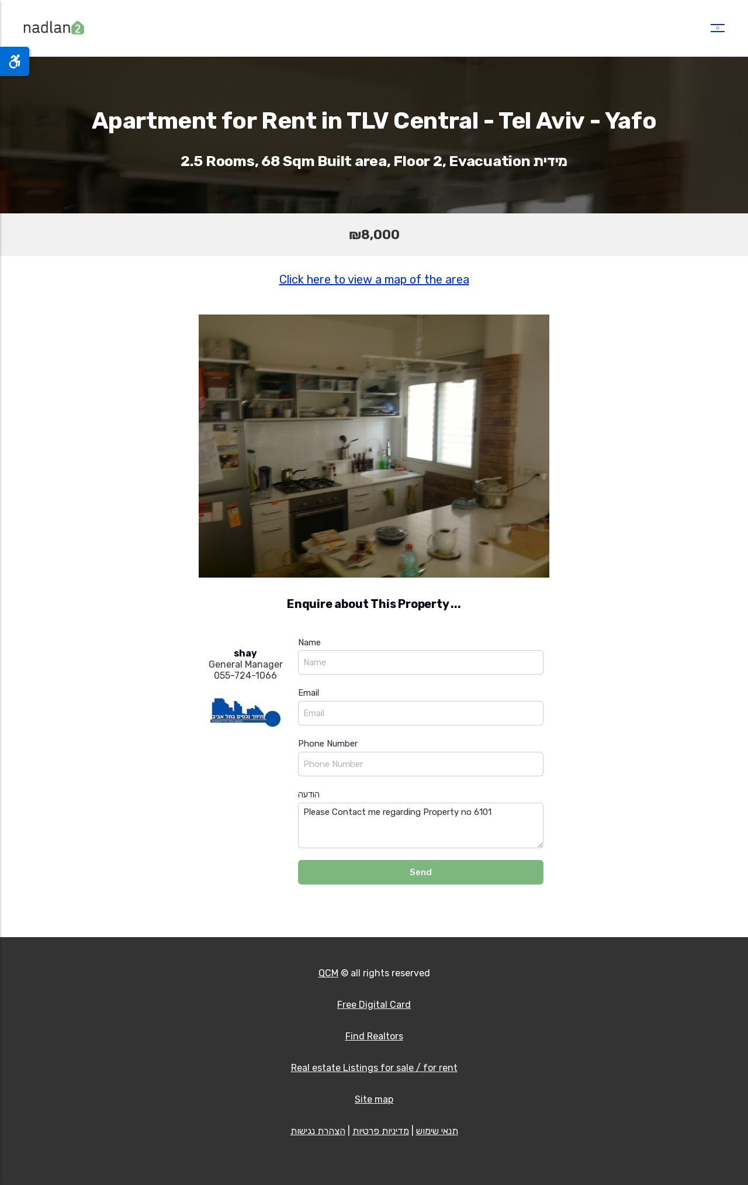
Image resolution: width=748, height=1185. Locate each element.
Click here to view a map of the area (374, 279)
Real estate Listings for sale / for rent (374, 1067)
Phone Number (328, 743)
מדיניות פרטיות (380, 1130)
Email (308, 692)
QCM (328, 973)
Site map (374, 1099)
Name (309, 642)
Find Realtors (374, 1036)
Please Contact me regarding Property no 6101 (420, 826)
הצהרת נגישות (317, 1130)
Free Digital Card (374, 1004)
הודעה (309, 794)
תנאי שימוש (437, 1130)
